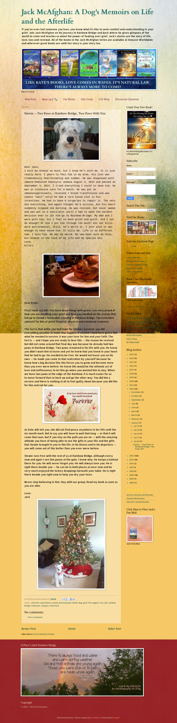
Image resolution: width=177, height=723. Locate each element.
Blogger (116, 717)
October (135, 396)
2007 (131, 479)
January (135, 423)
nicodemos (95, 717)
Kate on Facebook (134, 268)
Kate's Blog (132, 339)
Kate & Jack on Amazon (137, 261)
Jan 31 (137, 426)
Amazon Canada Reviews (138, 502)
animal (55, 603)
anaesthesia (45, 603)
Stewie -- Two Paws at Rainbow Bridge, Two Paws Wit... (143, 446)
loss (102, 603)
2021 (131, 370)
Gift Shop (104, 99)
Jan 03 (137, 441)
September (136, 400)
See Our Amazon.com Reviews (140, 495)
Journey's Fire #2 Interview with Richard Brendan (141, 328)
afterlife (35, 603)
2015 (131, 456)
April (133, 411)
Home (72, 628)
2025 (131, 354)
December (136, 392)
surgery (45, 606)
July (133, 403)
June (133, 407)
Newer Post (28, 628)
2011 (131, 467)
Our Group (87, 99)
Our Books (69, 99)
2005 (132, 483)
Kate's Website (133, 257)
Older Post (114, 628)
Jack (134, 246)
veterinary (54, 606)
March (134, 415)
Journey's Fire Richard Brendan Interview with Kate (141, 323)
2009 (132, 475)
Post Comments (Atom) (43, 634)
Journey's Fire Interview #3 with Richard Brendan (141, 334)
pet (106, 603)
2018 (131, 381)
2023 (131, 362)
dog (80, 603)
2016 (131, 389)
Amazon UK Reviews (136, 498)
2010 (131, 471)
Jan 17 (136, 437)
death (75, 603)
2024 (131, 358)
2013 (131, 463)
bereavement (65, 603)
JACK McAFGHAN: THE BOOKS (140, 318)
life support (93, 603)
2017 (131, 385)
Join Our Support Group (137, 264)
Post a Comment (35, 617)
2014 (131, 460)
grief (85, 603)
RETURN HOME (133, 342)
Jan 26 (137, 430)
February (135, 419)
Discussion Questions (127, 99)
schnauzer (36, 606)
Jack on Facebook (134, 272)
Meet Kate (30, 99)
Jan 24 (137, 433)
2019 (131, 377)
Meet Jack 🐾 (50, 99)
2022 (131, 366)
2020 (131, 374)
